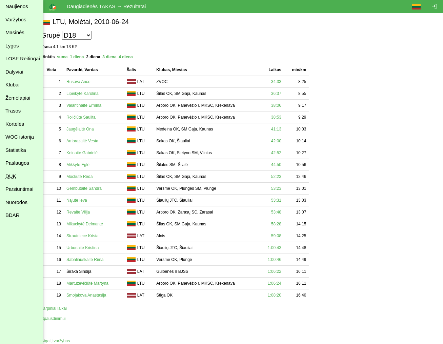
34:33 (284, 81)
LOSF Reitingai (22, 58)
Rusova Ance (86, 81)
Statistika (15, 150)
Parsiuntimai (19, 189)
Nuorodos (16, 202)
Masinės (14, 32)
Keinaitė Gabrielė (89, 152)
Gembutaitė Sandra (91, 188)
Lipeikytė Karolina (90, 93)
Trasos (13, 111)
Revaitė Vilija (86, 212)
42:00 (284, 141)
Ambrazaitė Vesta (90, 141)
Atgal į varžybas (63, 341)
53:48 (284, 212)
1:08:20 (282, 295)
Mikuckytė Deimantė (92, 224)
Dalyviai (14, 72)
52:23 (284, 176)
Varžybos (15, 19)
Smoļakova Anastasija (94, 295)
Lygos (12, 45)
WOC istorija (19, 137)
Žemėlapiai (17, 98)
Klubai (12, 84)
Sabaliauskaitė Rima (92, 259)
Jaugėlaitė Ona (88, 129)
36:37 (284, 93)
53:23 (284, 188)
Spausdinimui (61, 318)
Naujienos (16, 6)
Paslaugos (17, 163)
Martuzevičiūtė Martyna (95, 283)
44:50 (284, 164)
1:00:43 (282, 247)
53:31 (284, 200)
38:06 (284, 105)
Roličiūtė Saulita (88, 117)
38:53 (284, 117)
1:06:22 (282, 271)
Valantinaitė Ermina (91, 105)
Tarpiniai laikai (61, 308)
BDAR (12, 215)
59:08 (284, 236)
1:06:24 (282, 283)
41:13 (284, 129)
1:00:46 (282, 259)
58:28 (284, 224)
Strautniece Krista (90, 236)
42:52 (284, 152)
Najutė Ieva (84, 200)
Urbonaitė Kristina (90, 247)
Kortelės (14, 124)
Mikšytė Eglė (85, 164)
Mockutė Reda (87, 176)
